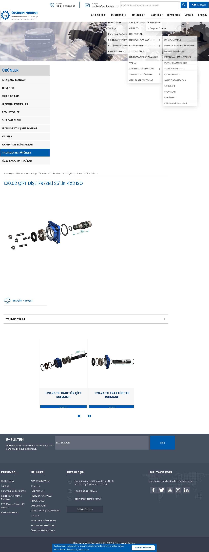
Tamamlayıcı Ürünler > (36, 173)
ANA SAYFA (98, 15)
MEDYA (189, 15)
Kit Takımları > (55, 173)
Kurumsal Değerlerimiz (13, 490)
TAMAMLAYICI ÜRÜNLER (16, 152)
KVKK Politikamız (10, 512)
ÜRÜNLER (137, 15)
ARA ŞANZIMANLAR (14, 80)
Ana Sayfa (9, 173)
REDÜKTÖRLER (11, 112)
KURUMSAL (118, 15)
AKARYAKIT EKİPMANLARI (17, 144)
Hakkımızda (7, 481)
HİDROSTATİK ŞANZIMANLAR (20, 128)
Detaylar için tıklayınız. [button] (78, 549)
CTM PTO (8, 88)
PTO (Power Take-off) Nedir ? (13, 506)
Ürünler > (20, 173)
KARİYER (156, 15)
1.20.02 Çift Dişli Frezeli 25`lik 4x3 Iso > (80, 173)
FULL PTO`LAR (10, 96)
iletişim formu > (85, 509)
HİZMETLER (173, 15)
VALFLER (7, 136)
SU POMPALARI (11, 120)
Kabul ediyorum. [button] (143, 548)
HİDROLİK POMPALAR (15, 104)
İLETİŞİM (202, 15)
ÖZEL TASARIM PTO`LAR (17, 160)
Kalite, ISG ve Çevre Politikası (11, 497)
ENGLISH (199, 4)
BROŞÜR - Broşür (18, 300)
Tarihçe (5, 486)
